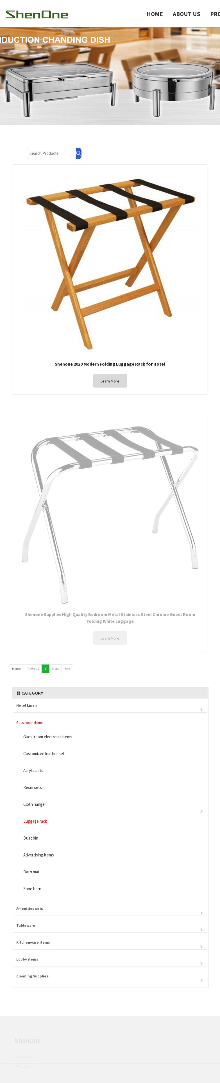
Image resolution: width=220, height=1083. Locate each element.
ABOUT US (186, 14)
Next (55, 668)
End (67, 668)
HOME (155, 14)
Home (16, 668)
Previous (33, 668)
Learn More (110, 381)
